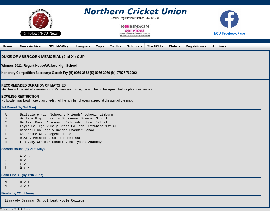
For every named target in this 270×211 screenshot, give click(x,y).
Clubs (173, 46)
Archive (218, 46)
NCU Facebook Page (229, 33)
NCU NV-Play (58, 46)
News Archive (30, 46)
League (82, 46)
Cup (99, 46)
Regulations (195, 46)
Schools (133, 46)
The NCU (154, 46)
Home (7, 46)
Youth (114, 46)
